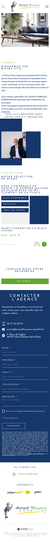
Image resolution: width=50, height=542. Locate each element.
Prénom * (9, 360)
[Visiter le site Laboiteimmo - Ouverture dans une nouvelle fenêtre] (25, 529)
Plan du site (21, 534)
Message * (9, 397)
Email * (8, 372)
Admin (43, 534)
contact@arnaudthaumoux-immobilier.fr (25, 329)
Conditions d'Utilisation (9, 455)
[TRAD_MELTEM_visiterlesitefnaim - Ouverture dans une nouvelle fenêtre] (27, 492)
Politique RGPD (26, 536)
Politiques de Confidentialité (35, 453)
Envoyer (13, 426)
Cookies (35, 536)
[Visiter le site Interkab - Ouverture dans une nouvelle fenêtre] (15, 492)
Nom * (6, 348)
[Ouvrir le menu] (47, 6)
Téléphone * (11, 385)
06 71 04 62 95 (15, 324)
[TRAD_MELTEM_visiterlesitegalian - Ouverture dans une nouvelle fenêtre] (37, 492)
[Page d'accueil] (25, 6)
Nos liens (15, 536)
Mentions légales (33, 534)
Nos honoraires (9, 534)
